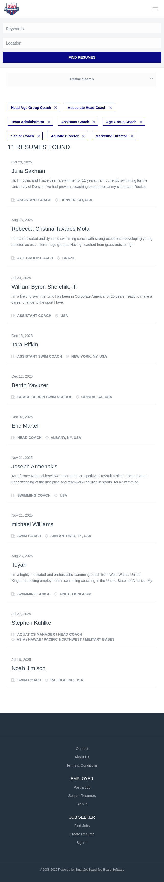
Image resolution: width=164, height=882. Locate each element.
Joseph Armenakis (34, 466)
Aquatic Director (65, 136)
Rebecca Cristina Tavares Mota (50, 229)
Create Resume (82, 834)
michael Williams (32, 524)
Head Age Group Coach (31, 108)
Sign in (82, 804)
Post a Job (82, 787)
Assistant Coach (75, 122)
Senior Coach (22, 136)
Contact (82, 749)
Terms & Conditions (81, 765)
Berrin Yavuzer (29, 385)
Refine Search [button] (82, 79)
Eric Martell (25, 426)
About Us (82, 757)
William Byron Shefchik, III (44, 287)
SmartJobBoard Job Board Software (99, 869)
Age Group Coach (121, 122)
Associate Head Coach (87, 108)
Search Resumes (82, 796)
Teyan (19, 565)
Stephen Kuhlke (31, 623)
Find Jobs (82, 826)
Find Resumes (82, 57)
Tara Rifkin (24, 344)
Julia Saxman (28, 171)
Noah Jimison (28, 668)
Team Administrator (27, 122)
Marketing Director (111, 136)
